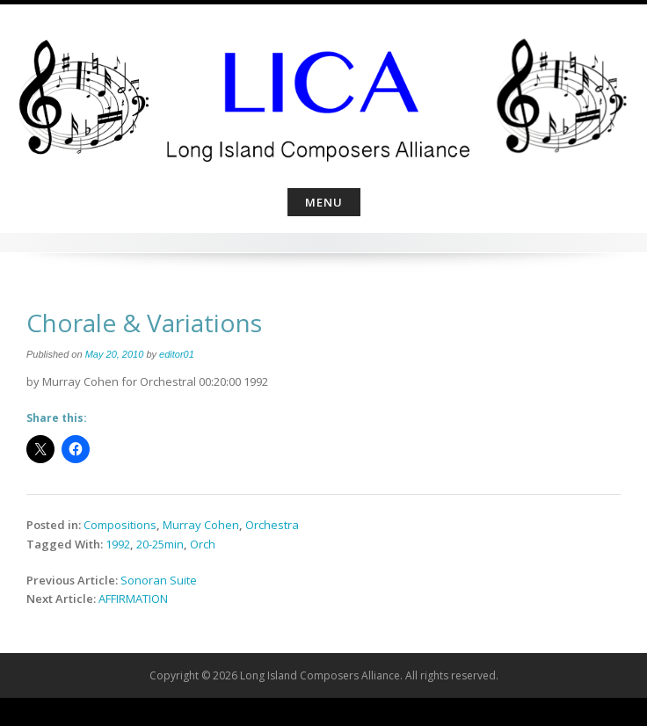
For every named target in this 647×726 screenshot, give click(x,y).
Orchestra (272, 525)
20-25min (160, 544)
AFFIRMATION (133, 598)
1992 (117, 544)
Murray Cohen (201, 525)
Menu (324, 202)
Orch (202, 544)
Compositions (120, 525)
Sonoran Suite (158, 580)
